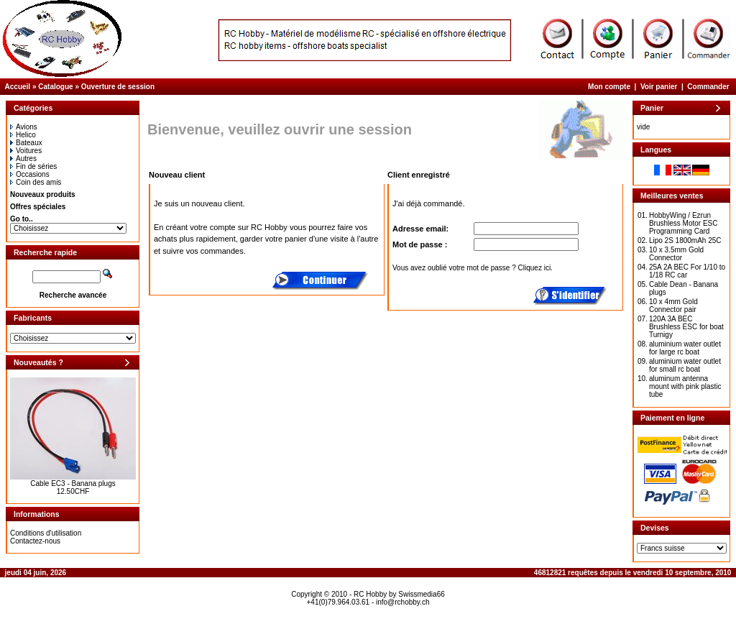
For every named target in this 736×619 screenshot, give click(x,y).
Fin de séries (33, 166)
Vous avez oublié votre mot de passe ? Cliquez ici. (472, 268)
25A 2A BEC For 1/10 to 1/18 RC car (687, 271)
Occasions (30, 174)
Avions (23, 127)
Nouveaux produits (42, 194)
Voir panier (659, 87)
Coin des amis (35, 182)
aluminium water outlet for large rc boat (685, 348)
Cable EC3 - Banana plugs (72, 483)
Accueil (18, 87)
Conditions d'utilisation (45, 533)
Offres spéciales (37, 207)
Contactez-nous (35, 541)
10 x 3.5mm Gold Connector (676, 254)
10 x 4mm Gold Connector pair (673, 305)
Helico (23, 135)
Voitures (26, 151)
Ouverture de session (118, 87)
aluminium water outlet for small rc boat (685, 365)
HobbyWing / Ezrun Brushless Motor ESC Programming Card (683, 223)
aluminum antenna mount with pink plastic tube (685, 386)
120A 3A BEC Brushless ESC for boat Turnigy (686, 327)
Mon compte (609, 87)
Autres (23, 158)
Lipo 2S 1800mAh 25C (685, 240)
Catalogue (55, 87)
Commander (708, 87)
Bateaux (26, 143)
